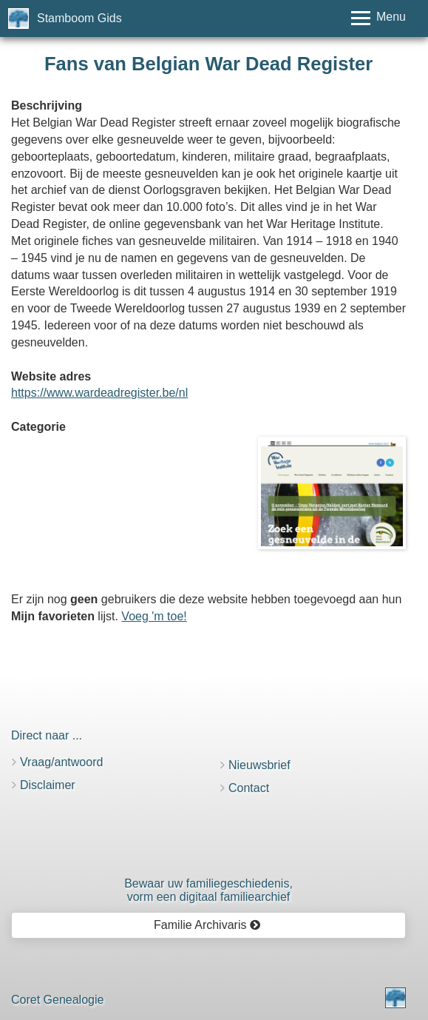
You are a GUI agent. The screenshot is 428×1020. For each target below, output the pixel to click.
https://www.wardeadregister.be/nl (99, 392)
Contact (248, 788)
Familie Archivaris (207, 925)
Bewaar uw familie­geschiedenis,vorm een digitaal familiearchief (208, 890)
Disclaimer (47, 785)
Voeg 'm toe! (153, 616)
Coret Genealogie (57, 999)
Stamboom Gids (79, 18)
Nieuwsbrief (259, 765)
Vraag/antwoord (61, 762)
